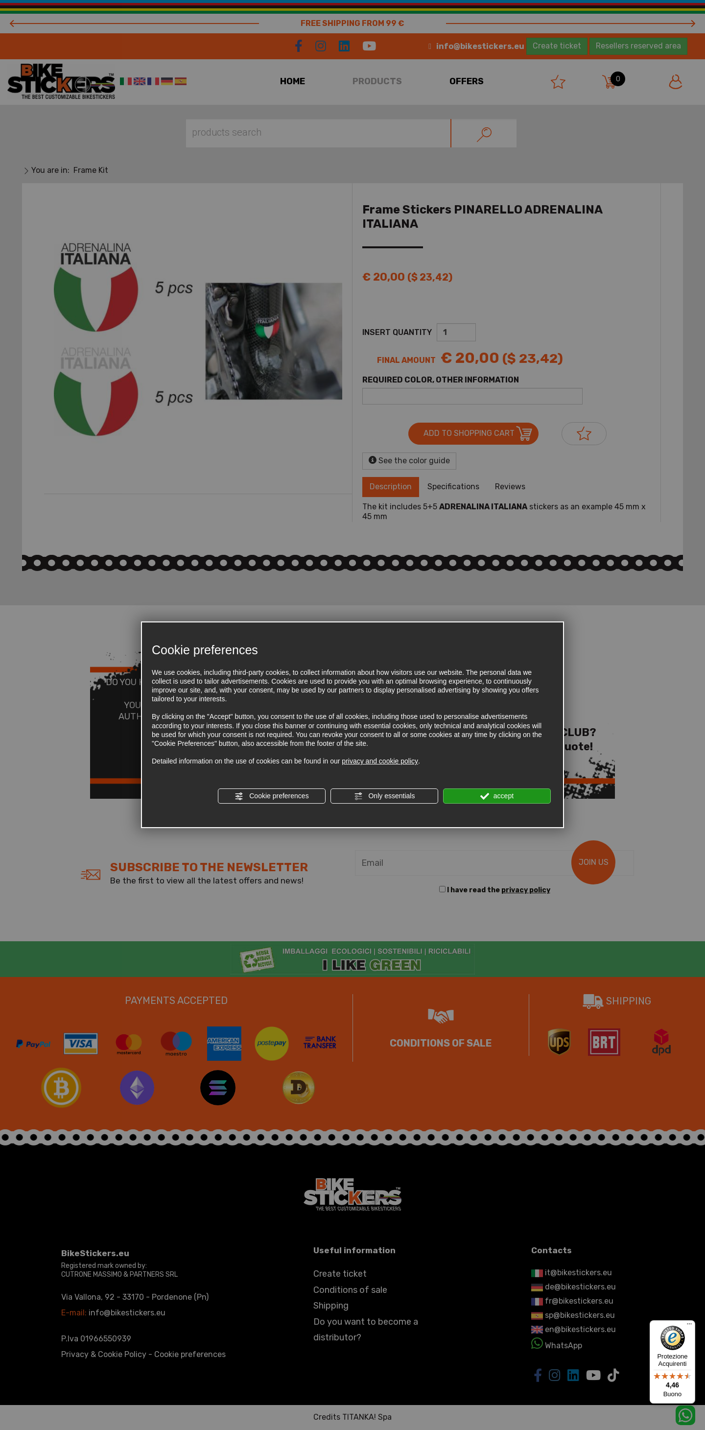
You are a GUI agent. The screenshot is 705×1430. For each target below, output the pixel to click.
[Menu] (689, 1326)
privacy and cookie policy (380, 761)
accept (497, 796)
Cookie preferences (271, 796)
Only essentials (384, 796)
